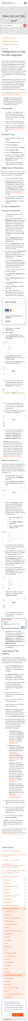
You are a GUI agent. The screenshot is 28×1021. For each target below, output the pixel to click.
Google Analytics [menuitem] (8, 934)
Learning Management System (10, 44)
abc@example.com (14, 754)
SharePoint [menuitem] (7, 937)
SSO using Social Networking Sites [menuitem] (13, 930)
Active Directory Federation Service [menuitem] (13, 994)
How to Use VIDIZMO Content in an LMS (12, 834)
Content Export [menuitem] (8, 915)
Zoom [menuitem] (5, 943)
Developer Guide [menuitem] (7, 880)
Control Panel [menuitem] (6, 892)
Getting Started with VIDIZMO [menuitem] (10, 877)
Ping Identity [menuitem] (7, 940)
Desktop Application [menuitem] (8, 899)
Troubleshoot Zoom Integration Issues (11, 860)
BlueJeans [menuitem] (7, 927)
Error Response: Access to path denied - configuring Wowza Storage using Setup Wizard (14, 871)
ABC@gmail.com (13, 741)
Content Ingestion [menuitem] (8, 978)
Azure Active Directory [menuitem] (10, 956)
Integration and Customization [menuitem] (10, 908)
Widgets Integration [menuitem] (9, 921)
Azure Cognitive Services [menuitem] (10, 924)
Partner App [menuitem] (7, 965)
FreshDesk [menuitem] (7, 981)
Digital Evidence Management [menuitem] (10, 896)
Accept (17, 1014)
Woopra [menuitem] (6, 968)
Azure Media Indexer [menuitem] (9, 911)
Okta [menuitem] (5, 949)
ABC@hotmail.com (14, 781)
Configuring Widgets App (17, 192)
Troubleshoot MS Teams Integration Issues (12, 851)
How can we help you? (14, 18)
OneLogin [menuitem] (6, 959)
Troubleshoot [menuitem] (6, 889)
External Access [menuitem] (8, 997)
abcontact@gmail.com (15, 797)
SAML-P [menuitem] (6, 991)
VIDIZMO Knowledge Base (9, 38)
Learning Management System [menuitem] (13, 975)
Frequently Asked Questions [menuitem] (10, 886)
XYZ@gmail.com (13, 743)
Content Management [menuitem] (8, 902)
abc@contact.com (13, 795)
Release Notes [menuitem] (6, 883)
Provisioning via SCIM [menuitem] (10, 953)
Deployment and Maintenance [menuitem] (10, 905)
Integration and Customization (9, 41)
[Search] (24, 25)
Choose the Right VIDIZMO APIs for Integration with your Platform (14, 855)
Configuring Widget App (16, 129)
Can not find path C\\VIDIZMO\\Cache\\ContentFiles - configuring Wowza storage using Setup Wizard (13, 865)
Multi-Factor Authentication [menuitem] (11, 988)
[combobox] (12, 25)
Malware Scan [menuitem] (7, 946)
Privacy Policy (11, 1011)
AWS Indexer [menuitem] (7, 984)
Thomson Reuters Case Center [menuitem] (12, 918)
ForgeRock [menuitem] (7, 972)
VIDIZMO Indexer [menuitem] (8, 962)
